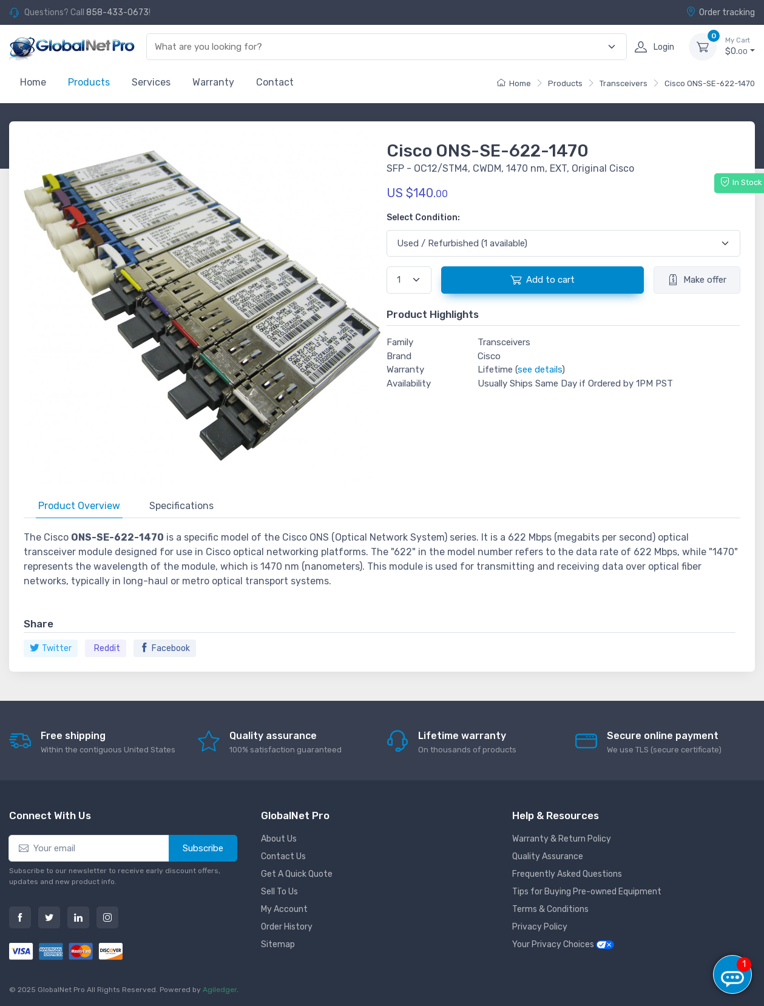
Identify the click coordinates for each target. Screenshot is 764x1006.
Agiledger (220, 989)
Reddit (107, 648)
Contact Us (283, 856)
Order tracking (720, 12)
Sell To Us (279, 891)
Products (89, 82)
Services (151, 82)
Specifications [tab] (181, 505)
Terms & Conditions (550, 909)
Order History (287, 927)
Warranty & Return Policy (561, 839)
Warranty (213, 82)
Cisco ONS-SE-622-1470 (709, 83)
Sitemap (278, 944)
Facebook (165, 648)
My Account (284, 909)
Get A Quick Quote (297, 874)
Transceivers (623, 83)
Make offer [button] (697, 279)
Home (33, 82)
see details (540, 369)
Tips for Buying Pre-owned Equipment (586, 891)
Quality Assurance (547, 856)
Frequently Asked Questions (567, 874)
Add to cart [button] (542, 279)
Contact (275, 82)
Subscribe (203, 848)
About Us (279, 839)
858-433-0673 (117, 12)
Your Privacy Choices (563, 944)
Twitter (51, 648)
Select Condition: (423, 217)
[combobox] (379, 47)
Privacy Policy (539, 927)
